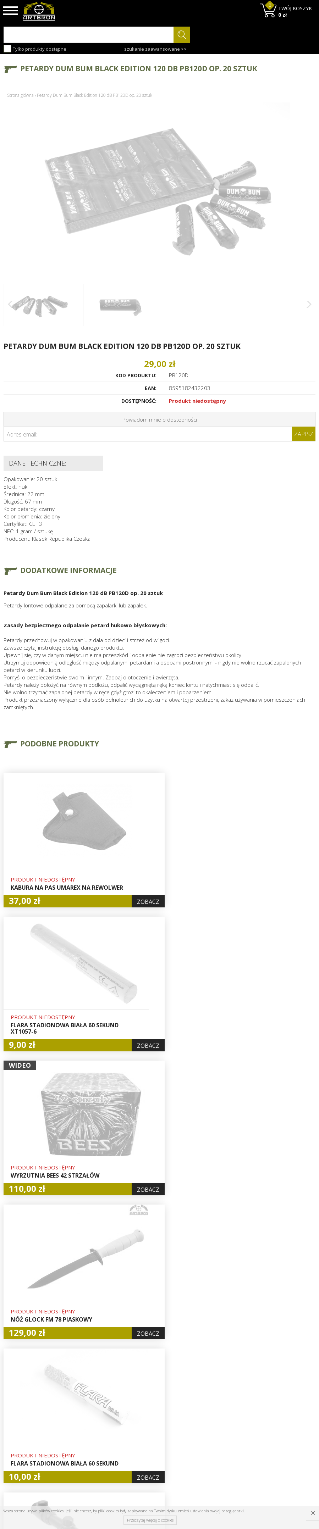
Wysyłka (92, 1437)
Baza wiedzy (97, 1421)
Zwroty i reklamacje (96, 1458)
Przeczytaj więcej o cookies (150, 1520)
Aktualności (96, 1429)
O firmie (93, 1413)
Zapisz (303, 434)
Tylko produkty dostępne (35, 48)
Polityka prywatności (151, 1458)
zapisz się (291, 1440)
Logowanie (149, 1429)
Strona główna (20, 95)
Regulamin (95, 1446)
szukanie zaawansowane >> (155, 49)
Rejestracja (150, 1437)
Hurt (142, 1421)
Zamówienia (151, 1446)
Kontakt (92, 1469)
